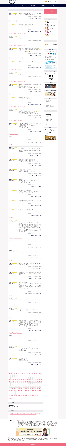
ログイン (51, 15)
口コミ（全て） (11, 405)
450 (13, 379)
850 (25, 383)
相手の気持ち (20, 33)
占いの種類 (34, 423)
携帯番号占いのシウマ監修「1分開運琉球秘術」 (15, 440)
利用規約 (44, 424)
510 (25, 379)
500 (23, 379)
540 (31, 379)
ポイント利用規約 (48, 114)
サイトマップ (48, 123)
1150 (23, 386)
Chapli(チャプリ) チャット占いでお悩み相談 (51, 438)
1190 (33, 386)
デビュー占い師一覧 (36, 422)
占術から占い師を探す (46, 421)
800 (15, 383)
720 (33, 381)
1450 (28, 390)
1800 (12, 395)
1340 (35, 388)
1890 (33, 395)
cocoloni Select (24, 440)
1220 (40, 386)
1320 (30, 388)
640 (17, 381)
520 (27, 379)
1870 (28, 395)
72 (34, 373)
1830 (19, 395)
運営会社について (48, 120)
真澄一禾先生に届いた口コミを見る (36, 175)
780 (11, 383)
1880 (30, 395)
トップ (13, 5)
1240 (12, 388)
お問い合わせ (48, 124)
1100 (12, 386)
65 (22, 373)
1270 (19, 388)
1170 (28, 386)
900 (35, 383)
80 (41, 374)
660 (21, 381)
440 (11, 379)
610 (11, 381)
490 (21, 379)
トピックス (44, 423)
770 (9, 383)
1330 (33, 388)
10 (11, 373)
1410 (19, 390)
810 (17, 383)
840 (23, 383)
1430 (23, 390)
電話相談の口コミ (48, 105)
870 (29, 383)
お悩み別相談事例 (39, 423)
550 (33, 379)
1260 (16, 388)
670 (23, 381)
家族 (24, 33)
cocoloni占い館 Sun (17, 438)
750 (39, 381)
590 (41, 379)
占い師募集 (47, 121)
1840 (21, 395)
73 (36, 373)
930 (41, 383)
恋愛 (11, 260)
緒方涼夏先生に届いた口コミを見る (36, 18)
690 (27, 381)
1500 (40, 390)
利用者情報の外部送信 (49, 119)
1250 (14, 388)
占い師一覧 (51, 421)
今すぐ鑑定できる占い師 (38, 421)
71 (32, 373)
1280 (21, 388)
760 (41, 381)
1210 (37, 386)
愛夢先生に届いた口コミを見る (36, 186)
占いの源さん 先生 (52, 25)
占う (23, 5)
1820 (16, 395)
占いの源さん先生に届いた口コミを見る (35, 31)
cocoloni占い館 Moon (11, 438)
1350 (37, 388)
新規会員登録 (29, 421)
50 (18, 373)
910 (37, 383)
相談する (33, 5)
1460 (30, 390)
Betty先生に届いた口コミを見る (36, 235)
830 (21, 383)
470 (17, 379)
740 (37, 381)
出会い (15, 413)
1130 (19, 386)
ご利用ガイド (27, 424)
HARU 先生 (51, 31)
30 (14, 373)
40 (16, 373)
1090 (10, 386)
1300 (26, 388)
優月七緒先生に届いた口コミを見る (36, 165)
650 (19, 381)
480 (19, 379)
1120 (16, 386)
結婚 (24, 413)
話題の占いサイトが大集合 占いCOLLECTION (26, 439)
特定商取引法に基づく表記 (28, 425)
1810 (14, 395)
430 (9, 379)
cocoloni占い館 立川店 (24, 438)
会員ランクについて (48, 101)
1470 (33, 390)
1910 (37, 395)
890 (33, 383)
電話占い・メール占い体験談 (50, 106)
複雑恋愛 (15, 33)
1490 (37, 390)
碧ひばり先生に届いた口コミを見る (36, 155)
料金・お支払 (53, 5)
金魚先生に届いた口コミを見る (36, 196)
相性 (40, 413)
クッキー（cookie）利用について (52, 425)
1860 (26, 395)
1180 (30, 386)
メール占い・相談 (42, 422)
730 (35, 381)
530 (29, 379)
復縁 (31, 413)
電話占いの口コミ (48, 104)
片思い (11, 33)
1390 (14, 390)
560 (35, 379)
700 (29, 381)
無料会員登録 (51, 11)
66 (24, 373)
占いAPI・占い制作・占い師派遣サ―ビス (14, 439)
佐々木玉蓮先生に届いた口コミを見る (35, 314)
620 (13, 381)
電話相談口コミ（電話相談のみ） (14, 408)
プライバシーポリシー (49, 116)
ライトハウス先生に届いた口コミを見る (35, 330)
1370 (10, 390)
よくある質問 (31, 424)
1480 (35, 390)
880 (31, 383)
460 (15, 379)
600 (9, 381)
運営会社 (19, 426)
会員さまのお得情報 (48, 100)
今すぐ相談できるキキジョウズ (22, 422)
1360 (40, 388)
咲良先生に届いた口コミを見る (36, 215)
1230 (10, 388)
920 (39, 383)
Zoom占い (47, 422)
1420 (21, 390)
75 (39, 373)
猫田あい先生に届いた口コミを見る (36, 131)
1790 (10, 395)
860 (27, 383)
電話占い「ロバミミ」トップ (12, 7)
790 (13, 383)
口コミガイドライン (48, 115)
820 (19, 383)
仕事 (11, 295)
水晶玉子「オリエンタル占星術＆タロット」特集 (41, 439)
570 (37, 379)
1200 (35, 386)
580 (39, 379)
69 (29, 373)
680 (25, 381)
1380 (12, 390)
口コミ (51, 422)
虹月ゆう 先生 (51, 28)
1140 (21, 386)
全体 (11, 144)
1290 (23, 388)
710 (31, 381)
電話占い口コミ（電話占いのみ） (14, 406)
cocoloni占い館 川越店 (30, 438)
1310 (28, 388)
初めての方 (43, 5)
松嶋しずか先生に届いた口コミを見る (35, 278)
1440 (26, 390)
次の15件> (10, 398)
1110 (14, 386)
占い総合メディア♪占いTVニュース (39, 438)
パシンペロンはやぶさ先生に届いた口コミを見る (33, 293)
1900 (35, 395)
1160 (26, 386)
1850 (23, 395)
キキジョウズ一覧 (30, 422)
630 (15, 381)
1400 (16, 390)
